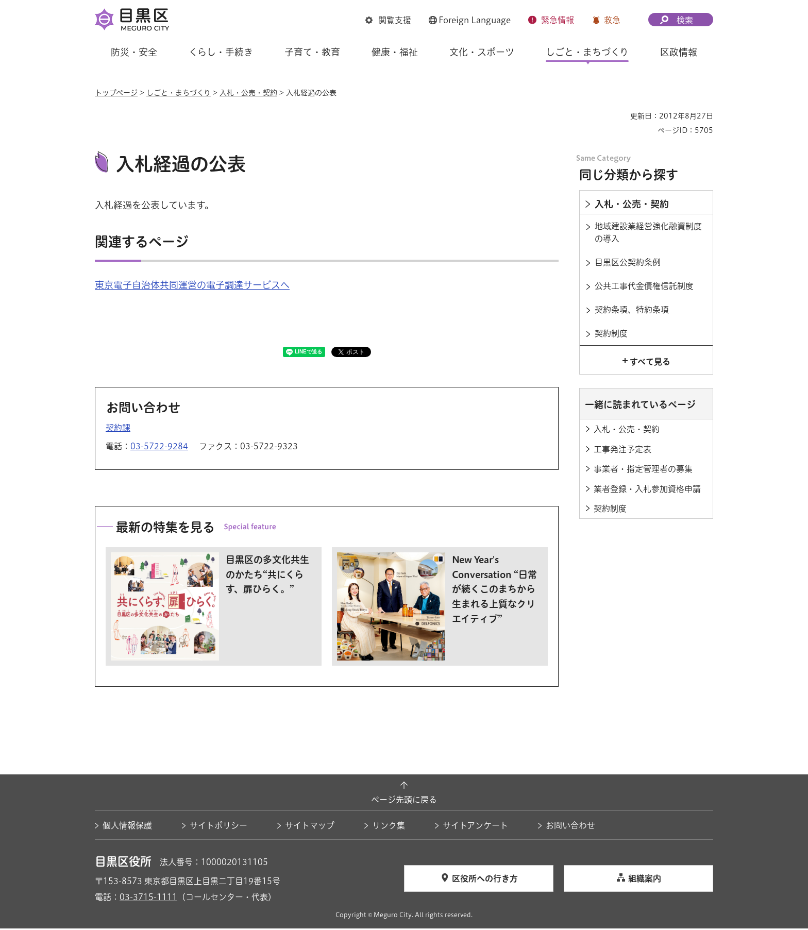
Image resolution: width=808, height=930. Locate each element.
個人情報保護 (127, 827)
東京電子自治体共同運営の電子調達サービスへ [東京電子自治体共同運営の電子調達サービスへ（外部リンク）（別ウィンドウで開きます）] (192, 286)
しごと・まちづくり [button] (587, 52)
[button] (388, 20)
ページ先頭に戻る (404, 801)
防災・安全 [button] (134, 52)
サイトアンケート (475, 827)
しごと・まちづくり (178, 92)
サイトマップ (309, 827)
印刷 (618, 116)
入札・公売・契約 (248, 92)
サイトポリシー (218, 827)
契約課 (118, 429)
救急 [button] (612, 20)
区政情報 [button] (678, 52)
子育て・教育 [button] (312, 52)
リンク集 (388, 827)
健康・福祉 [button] (395, 52)
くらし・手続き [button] (221, 52)
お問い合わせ (570, 827)
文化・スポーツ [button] (481, 52)
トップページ (116, 92)
